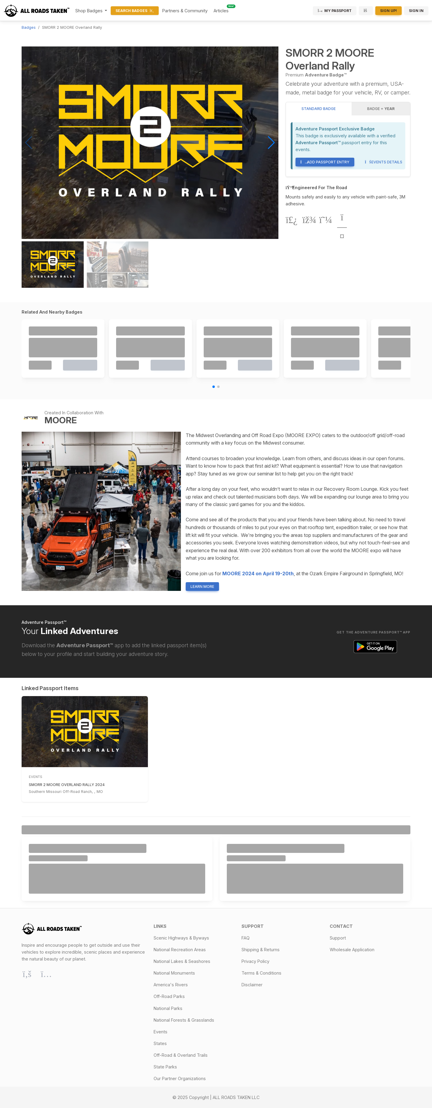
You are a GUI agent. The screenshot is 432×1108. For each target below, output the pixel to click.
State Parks (165, 1066)
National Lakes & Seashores (182, 961)
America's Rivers (171, 984)
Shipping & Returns (261, 949)
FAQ (246, 937)
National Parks (168, 1008)
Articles (221, 10)
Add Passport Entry (325, 162)
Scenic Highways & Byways (181, 937)
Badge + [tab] (380, 108)
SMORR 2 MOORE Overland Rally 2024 (67, 784)
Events (160, 1031)
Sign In (416, 10)
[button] (271, 142)
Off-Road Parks (169, 996)
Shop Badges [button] (89, 10)
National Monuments (174, 972)
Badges (29, 27)
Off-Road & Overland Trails (181, 1055)
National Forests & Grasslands (184, 1020)
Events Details (383, 162)
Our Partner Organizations (180, 1078)
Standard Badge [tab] (319, 108)
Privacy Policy (255, 961)
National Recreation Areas (180, 949)
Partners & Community (185, 10)
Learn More (202, 586)
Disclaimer (252, 984)
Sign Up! (388, 10)
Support (338, 937)
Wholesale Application (352, 949)
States (160, 1043)
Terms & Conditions (261, 972)
